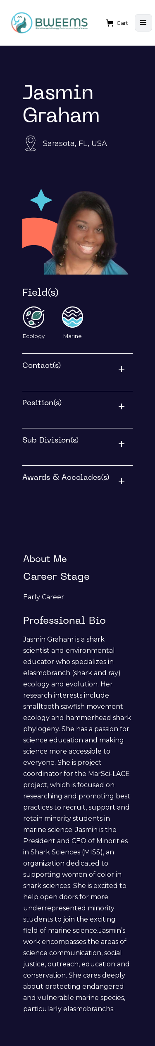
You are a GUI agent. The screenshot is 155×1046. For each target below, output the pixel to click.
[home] (49, 23)
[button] (117, 23)
